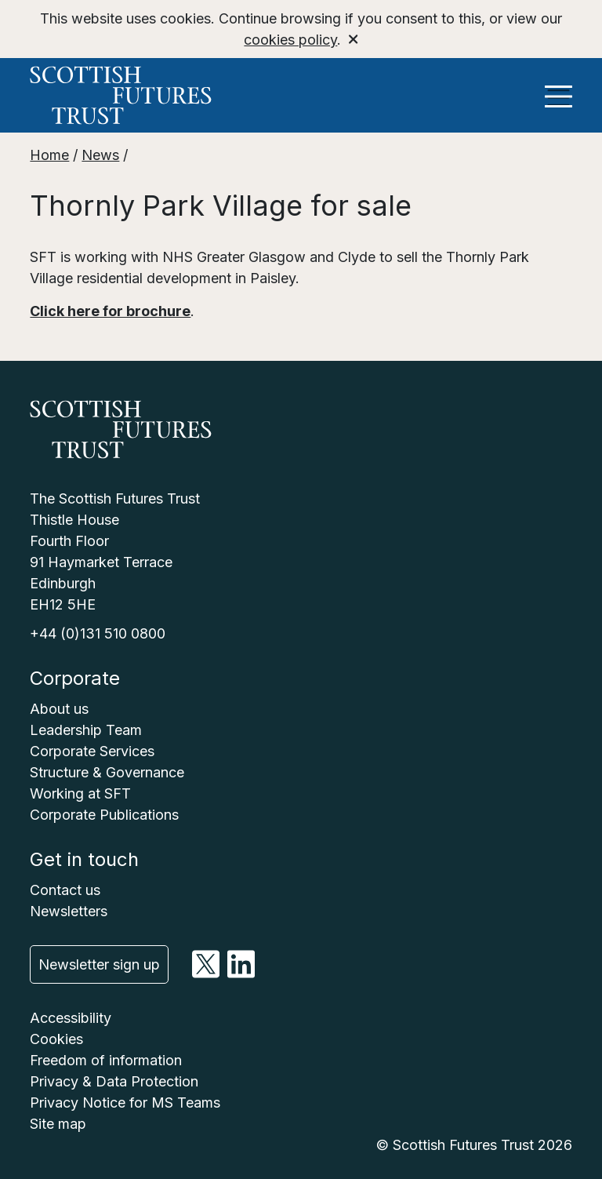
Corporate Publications (104, 814)
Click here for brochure (110, 311)
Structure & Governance (107, 772)
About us (59, 708)
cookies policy (290, 39)
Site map (58, 1123)
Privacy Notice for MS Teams (125, 1102)
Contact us (65, 890)
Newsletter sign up (99, 964)
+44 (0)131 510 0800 (97, 633)
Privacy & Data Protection (114, 1081)
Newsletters (68, 911)
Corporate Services (92, 751)
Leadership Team (86, 730)
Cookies (56, 1039)
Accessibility (70, 1018)
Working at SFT (80, 793)
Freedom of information (106, 1060)
